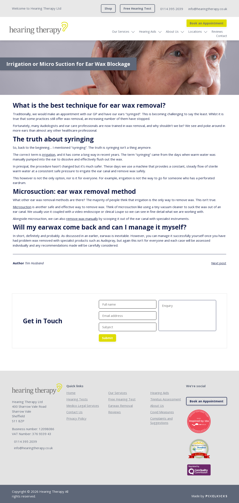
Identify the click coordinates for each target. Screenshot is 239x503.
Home (71, 393)
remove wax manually (82, 218)
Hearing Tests (77, 399)
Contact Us (74, 412)
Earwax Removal (120, 405)
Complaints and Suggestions (161, 420)
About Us (161, 31)
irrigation (48, 154)
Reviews (206, 31)
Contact (221, 31)
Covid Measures (162, 412)
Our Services (109, 31)
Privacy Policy (76, 418)
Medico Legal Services (82, 405)
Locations (184, 31)
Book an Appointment (206, 23)
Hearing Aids (136, 31)
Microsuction (22, 207)
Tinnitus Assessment (165, 399)
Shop (108, 8)
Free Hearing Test (137, 8)
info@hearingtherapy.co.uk (207, 9)
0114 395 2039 (171, 9)
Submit (107, 338)
